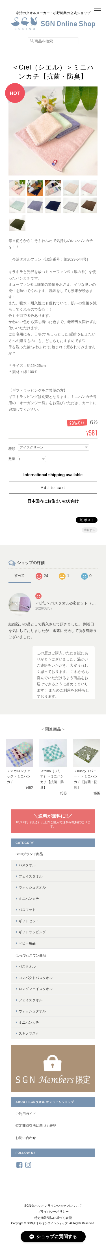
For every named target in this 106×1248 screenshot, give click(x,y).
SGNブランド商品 (29, 854)
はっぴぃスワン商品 (31, 955)
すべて (19, 576)
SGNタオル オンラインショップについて (53, 1205)
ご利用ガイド (26, 1113)
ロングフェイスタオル (36, 989)
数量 (11, 459)
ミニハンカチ (29, 898)
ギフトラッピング (32, 932)
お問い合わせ (26, 1137)
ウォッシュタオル (32, 887)
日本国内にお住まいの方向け (53, 501)
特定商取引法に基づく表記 (36, 1125)
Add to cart (53, 488)
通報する (89, 530)
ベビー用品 (27, 943)
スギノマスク (29, 1033)
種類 (11, 449)
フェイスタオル (30, 876)
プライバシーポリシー (53, 1211)
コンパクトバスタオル (36, 978)
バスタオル (27, 865)
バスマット (27, 909)
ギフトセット (29, 921)
